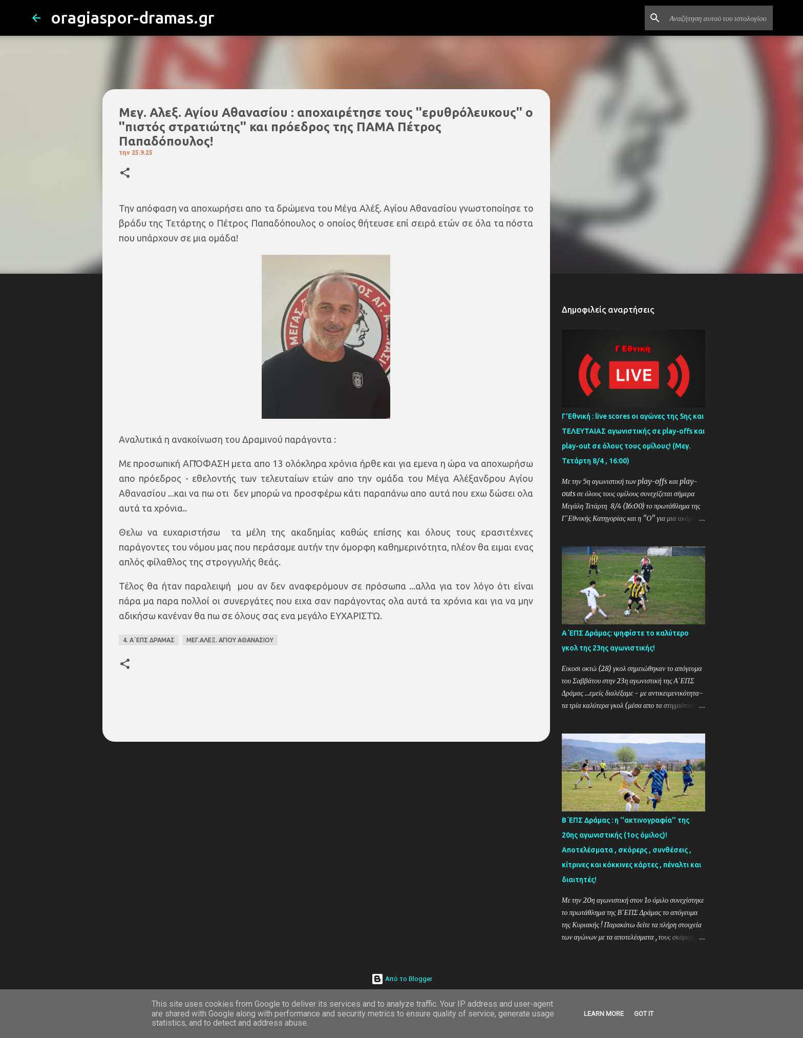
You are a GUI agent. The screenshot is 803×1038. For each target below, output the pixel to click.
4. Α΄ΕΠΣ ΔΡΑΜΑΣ (149, 640)
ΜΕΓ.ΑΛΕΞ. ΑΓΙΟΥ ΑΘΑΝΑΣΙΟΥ (229, 640)
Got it (643, 1013)
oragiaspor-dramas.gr (133, 17)
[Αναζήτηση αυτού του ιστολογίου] (719, 18)
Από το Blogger (401, 979)
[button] (125, 173)
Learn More (604, 1013)
